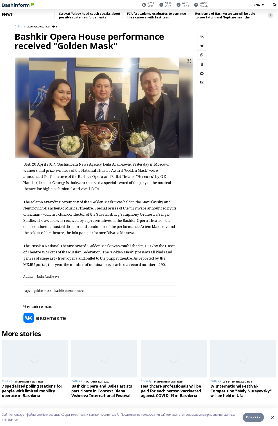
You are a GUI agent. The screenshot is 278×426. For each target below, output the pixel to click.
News (7, 14)
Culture (19, 26)
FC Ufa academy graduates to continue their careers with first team (156, 15)
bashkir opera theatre (68, 291)
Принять (253, 417)
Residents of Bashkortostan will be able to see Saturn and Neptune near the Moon (225, 15)
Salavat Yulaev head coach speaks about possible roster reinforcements (89, 15)
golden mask (42, 291)
